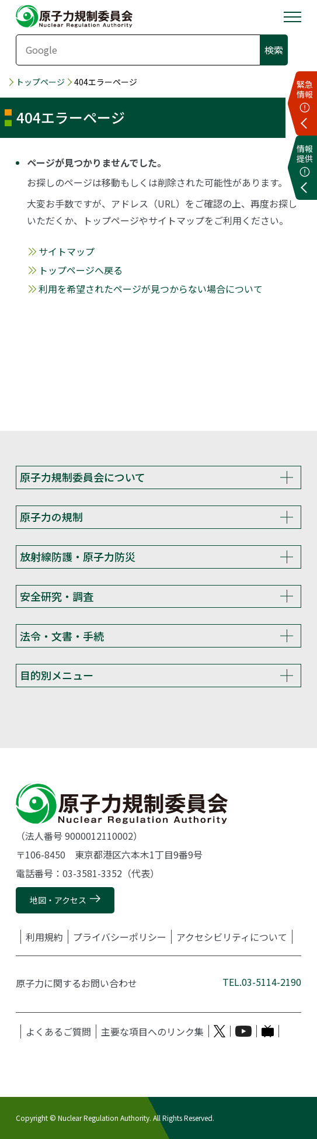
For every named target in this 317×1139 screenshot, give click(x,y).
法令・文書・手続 (62, 635)
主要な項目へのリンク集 (152, 1031)
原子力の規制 (51, 516)
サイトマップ (67, 251)
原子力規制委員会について (82, 476)
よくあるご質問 (58, 1031)
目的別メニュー (56, 675)
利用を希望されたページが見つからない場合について (151, 289)
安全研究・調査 (56, 596)
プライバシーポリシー (119, 937)
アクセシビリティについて (231, 937)
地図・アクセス (58, 900)
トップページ (40, 82)
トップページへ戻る (81, 270)
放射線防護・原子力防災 (77, 556)
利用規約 (44, 937)
